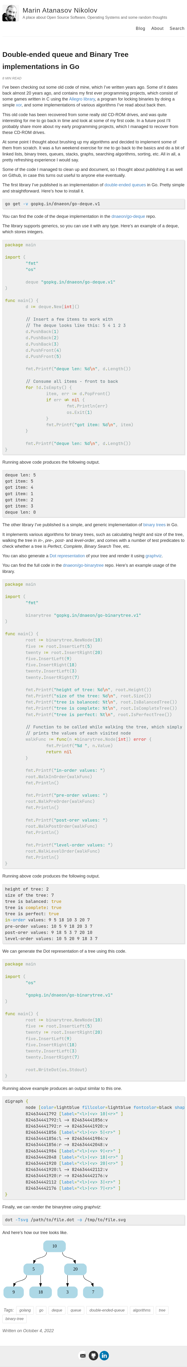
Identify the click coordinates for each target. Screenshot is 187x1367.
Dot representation (67, 555)
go (41, 1310)
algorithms (142, 1310)
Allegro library (82, 99)
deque (57, 1310)
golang (25, 1310)
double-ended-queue (107, 1310)
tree (162, 1310)
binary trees (154, 524)
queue (76, 1310)
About (157, 28)
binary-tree (14, 1319)
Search (177, 28)
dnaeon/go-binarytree (83, 565)
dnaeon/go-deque (128, 216)
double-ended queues (125, 185)
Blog (140, 28)
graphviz (154, 555)
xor (19, 105)
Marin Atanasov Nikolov (60, 10)
